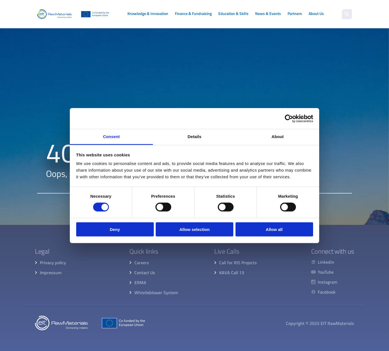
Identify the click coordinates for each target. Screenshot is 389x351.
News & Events (268, 13)
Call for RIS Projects (238, 262)
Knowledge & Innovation (147, 13)
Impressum (51, 272)
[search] (347, 14)
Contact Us (144, 272)
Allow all (274, 229)
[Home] (73, 14)
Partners (295, 13)
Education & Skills (233, 13)
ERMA (140, 282)
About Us (316, 13)
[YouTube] (324, 272)
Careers (141, 262)
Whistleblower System (156, 292)
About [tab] (278, 136)
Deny (115, 229)
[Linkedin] (324, 262)
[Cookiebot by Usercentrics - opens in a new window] (289, 118)
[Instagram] (324, 282)
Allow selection (194, 229)
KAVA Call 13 (231, 272)
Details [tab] (194, 136)
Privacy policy (53, 262)
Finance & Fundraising (193, 13)
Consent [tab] (111, 136)
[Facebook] (324, 292)
